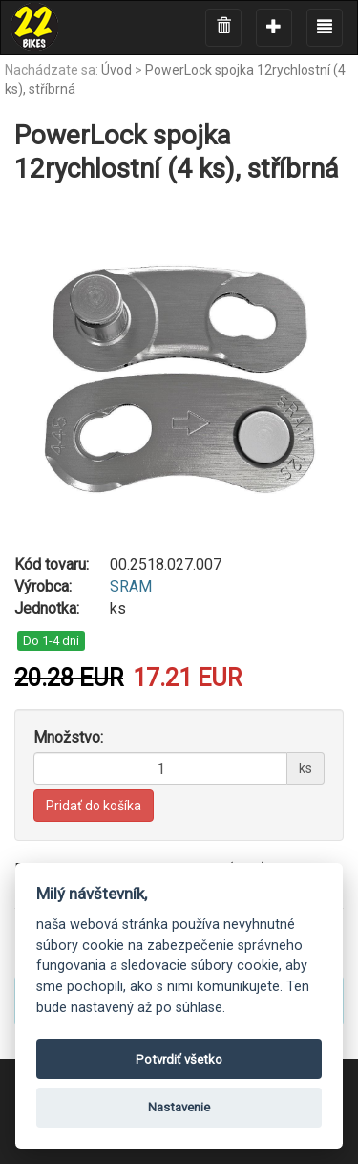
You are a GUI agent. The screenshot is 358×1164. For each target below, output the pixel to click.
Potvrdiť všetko (179, 1059)
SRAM (131, 586)
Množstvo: (68, 737)
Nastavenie (179, 1107)
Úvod (116, 69)
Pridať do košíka (93, 805)
